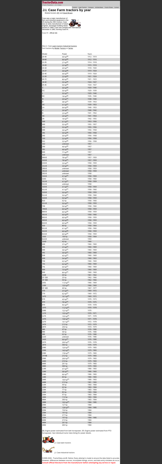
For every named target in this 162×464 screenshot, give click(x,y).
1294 (44, 387)
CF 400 (45, 288)
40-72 (44, 79)
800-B (44, 212)
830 (43, 269)
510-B (44, 192)
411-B (44, 189)
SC (43, 116)
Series (70, 48)
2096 (44, 407)
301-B (44, 171)
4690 (44, 363)
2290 (44, 350)
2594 (44, 415)
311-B (44, 181)
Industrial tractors (70, 46)
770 (43, 293)
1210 (44, 337)
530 (43, 255)
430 (43, 244)
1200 (44, 285)
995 (43, 334)
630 (43, 258)
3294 (44, 418)
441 (43, 253)
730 (43, 261)
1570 (44, 342)
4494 (44, 420)
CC (43, 90)
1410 (44, 339)
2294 (44, 410)
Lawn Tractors (83, 7)
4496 (44, 382)
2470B (44, 356)
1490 (44, 377)
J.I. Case (58, 5)
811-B (44, 228)
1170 (44, 313)
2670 (44, 327)
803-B (44, 220)
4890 (44, 366)
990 (43, 332)
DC (43, 104)
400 (43, 124)
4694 (44, 422)
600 (43, 152)
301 (43, 133)
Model (56, 48)
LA (43, 107)
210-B (44, 163)
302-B (44, 173)
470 (43, 291)
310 (43, 138)
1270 (44, 322)
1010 (44, 236)
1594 (44, 395)
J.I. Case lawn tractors (56, 443)
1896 (44, 402)
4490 (44, 361)
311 (43, 141)
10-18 (44, 68)
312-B (44, 184)
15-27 (44, 71)
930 (43, 272)
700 (43, 206)
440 (43, 250)
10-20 (44, 65)
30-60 (44, 59)
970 (43, 305)
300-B (44, 168)
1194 (44, 385)
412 (43, 127)
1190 (44, 369)
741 (43, 267)
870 (43, 302)
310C (44, 179)
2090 (44, 347)
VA (43, 119)
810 (43, 226)
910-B (44, 160)
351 (43, 149)
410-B (44, 187)
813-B (44, 234)
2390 (44, 353)
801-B (44, 215)
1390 (44, 374)
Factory (63, 48)
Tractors (74, 7)
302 (43, 136)
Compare (91, 7)
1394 (44, 390)
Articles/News (99, 7)
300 (43, 130)
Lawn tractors (57, 46)
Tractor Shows (109, 7)
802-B (44, 217)
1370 (44, 319)
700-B (44, 209)
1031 (44, 283)
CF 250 (45, 277)
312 (43, 144)
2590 (44, 358)
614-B (44, 239)
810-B (44, 223)
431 (43, 247)
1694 (44, 397)
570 (43, 299)
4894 (44, 399)
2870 (44, 345)
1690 (44, 379)
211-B (44, 166)
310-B (44, 176)
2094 (44, 405)
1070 (44, 308)
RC (43, 96)
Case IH (45, 33)
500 (43, 121)
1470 (44, 296)
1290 (44, 371)
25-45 (44, 85)
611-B (44, 203)
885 (43, 329)
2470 (44, 324)
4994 (44, 425)
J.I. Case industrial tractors (58, 452)
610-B (44, 198)
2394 (44, 413)
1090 (44, 310)
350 (43, 146)
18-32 (44, 82)
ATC (58, 13)
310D (44, 241)
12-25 (44, 62)
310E (44, 275)
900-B (44, 157)
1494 (44, 392)
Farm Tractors (48, 5)
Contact (116, 7)
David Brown (67, 13)
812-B (44, 231)
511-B (44, 195)
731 (43, 264)
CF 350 (45, 280)
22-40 (44, 74)
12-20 (44, 76)
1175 (44, 316)
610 (43, 155)
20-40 (44, 57)
